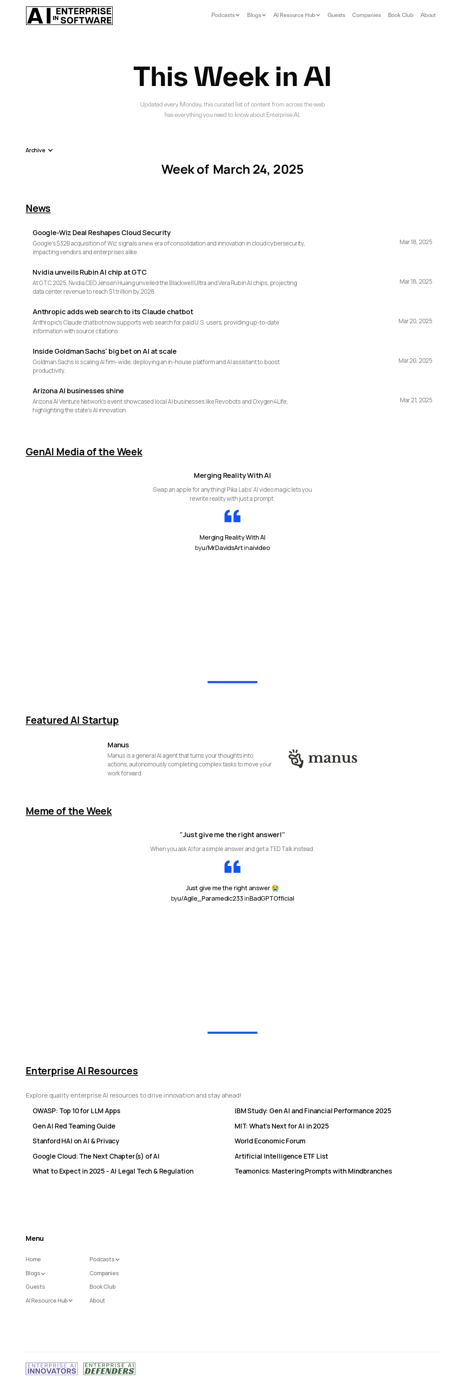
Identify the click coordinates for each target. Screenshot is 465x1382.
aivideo (259, 547)
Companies (366, 15)
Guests (336, 15)
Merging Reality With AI (232, 537)
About (428, 15)
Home (33, 1259)
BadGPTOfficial (272, 898)
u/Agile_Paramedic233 (210, 898)
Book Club (401, 15)
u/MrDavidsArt (222, 547)
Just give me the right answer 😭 (232, 888)
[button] (226, 15)
